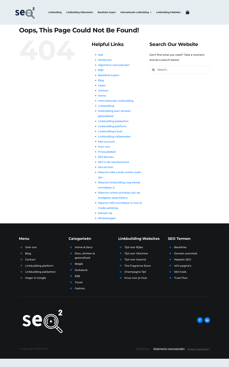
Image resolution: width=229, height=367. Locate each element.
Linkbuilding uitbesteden (114, 136)
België (79, 263)
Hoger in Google (35, 277)
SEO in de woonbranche (113, 162)
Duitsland (81, 270)
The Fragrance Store (137, 265)
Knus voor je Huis (135, 277)
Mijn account (106, 141)
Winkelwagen (107, 218)
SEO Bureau (106, 156)
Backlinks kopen (108, 75)
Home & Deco (83, 247)
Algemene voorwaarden (114, 65)
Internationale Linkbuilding (116, 100)
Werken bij (105, 213)
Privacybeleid (107, 151)
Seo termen (105, 167)
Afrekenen (105, 59)
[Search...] (179, 70)
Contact (103, 90)
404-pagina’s (182, 265)
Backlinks (180, 247)
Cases (102, 85)
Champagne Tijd (135, 271)
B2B (100, 70)
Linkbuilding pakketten (113, 121)
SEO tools (180, 271)
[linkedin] (207, 320)
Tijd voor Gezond (135, 259)
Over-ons (104, 146)
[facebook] (200, 320)
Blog (101, 80)
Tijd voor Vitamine (136, 253)
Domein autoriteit (185, 253)
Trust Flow (180, 277)
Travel (78, 282)
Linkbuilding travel (110, 131)
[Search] (153, 70)
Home (102, 95)
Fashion (80, 288)
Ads (100, 54)
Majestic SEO (182, 259)
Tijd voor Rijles (133, 247)
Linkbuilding (106, 105)
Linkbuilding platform (112, 126)
